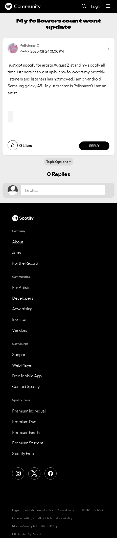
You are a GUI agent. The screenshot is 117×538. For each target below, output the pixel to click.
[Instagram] (18, 473)
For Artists (21, 287)
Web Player (22, 365)
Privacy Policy (65, 510)
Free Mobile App (27, 376)
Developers (22, 298)
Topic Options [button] (57, 161)
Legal (15, 510)
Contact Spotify (26, 386)
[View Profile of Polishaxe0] (29, 45)
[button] (108, 48)
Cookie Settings (23, 518)
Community (23, 6)
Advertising (22, 309)
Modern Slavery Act (24, 526)
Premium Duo (24, 421)
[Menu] (108, 6)
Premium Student (27, 443)
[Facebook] (50, 473)
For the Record (25, 263)
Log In (96, 6)
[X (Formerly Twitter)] (34, 473)
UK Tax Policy (49, 526)
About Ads (45, 518)
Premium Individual (28, 411)
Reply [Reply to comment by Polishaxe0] (94, 145)
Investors (20, 319)
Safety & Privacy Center (38, 510)
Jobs (16, 252)
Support (19, 354)
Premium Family (26, 432)
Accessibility (64, 518)
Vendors (19, 330)
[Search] (84, 6)
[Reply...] (63, 190)
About (17, 242)
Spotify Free (23, 453)
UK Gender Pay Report (26, 534)
